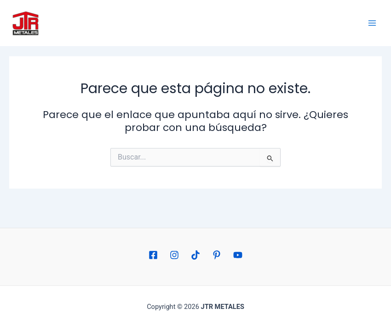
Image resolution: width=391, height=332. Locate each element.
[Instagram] (174, 255)
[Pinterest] (216, 255)
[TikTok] (195, 255)
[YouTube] (237, 255)
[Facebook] (153, 255)
